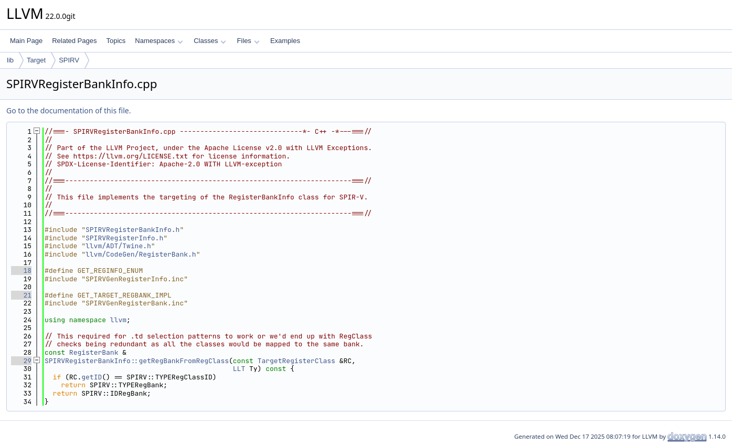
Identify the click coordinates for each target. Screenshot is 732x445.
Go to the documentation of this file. (68, 110)
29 (21, 360)
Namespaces (159, 41)
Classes (210, 41)
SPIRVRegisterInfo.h (124, 238)
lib (10, 60)
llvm (118, 319)
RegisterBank (94, 352)
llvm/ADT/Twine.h (118, 245)
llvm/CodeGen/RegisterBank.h (141, 254)
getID (91, 377)
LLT (239, 368)
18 (21, 270)
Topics (115, 41)
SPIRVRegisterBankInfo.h (132, 229)
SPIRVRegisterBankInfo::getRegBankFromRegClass (137, 360)
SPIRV (69, 60)
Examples (285, 41)
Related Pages (74, 41)
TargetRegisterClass (296, 360)
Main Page (26, 41)
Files (248, 41)
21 (21, 295)
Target (36, 60)
